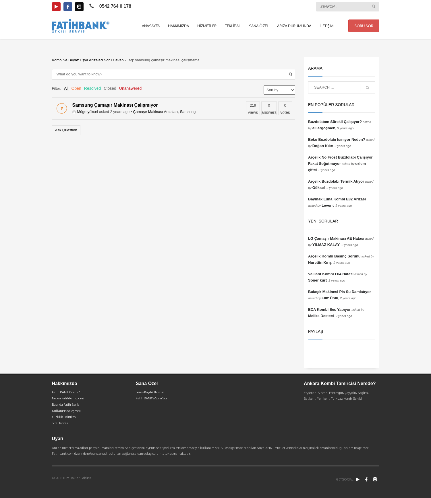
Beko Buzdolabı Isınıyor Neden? (336, 139)
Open (76, 88)
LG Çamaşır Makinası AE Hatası (336, 238)
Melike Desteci (321, 316)
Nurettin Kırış (320, 262)
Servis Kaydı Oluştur (150, 392)
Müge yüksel (85, 112)
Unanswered (130, 88)
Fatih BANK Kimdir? (66, 392)
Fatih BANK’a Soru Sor (151, 398)
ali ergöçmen (323, 128)
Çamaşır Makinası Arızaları (155, 112)
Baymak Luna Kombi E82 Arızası (337, 199)
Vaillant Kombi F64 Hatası (330, 274)
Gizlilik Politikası (64, 417)
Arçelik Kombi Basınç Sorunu (334, 256)
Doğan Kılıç (322, 146)
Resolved (92, 88)
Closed (110, 88)
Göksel (318, 187)
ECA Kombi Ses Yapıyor (329, 309)
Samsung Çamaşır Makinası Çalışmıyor (115, 105)
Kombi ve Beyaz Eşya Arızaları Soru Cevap (88, 60)
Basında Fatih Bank (65, 405)
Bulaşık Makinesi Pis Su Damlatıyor (339, 292)
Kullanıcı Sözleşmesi (66, 411)
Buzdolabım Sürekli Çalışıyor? (335, 122)
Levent (328, 205)
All (66, 88)
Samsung (188, 112)
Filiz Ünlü (330, 298)
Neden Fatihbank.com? (68, 398)
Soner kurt (317, 280)
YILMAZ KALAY (326, 245)
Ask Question (66, 130)
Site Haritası (60, 423)
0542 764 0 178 (115, 6)
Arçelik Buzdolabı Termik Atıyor (336, 181)
